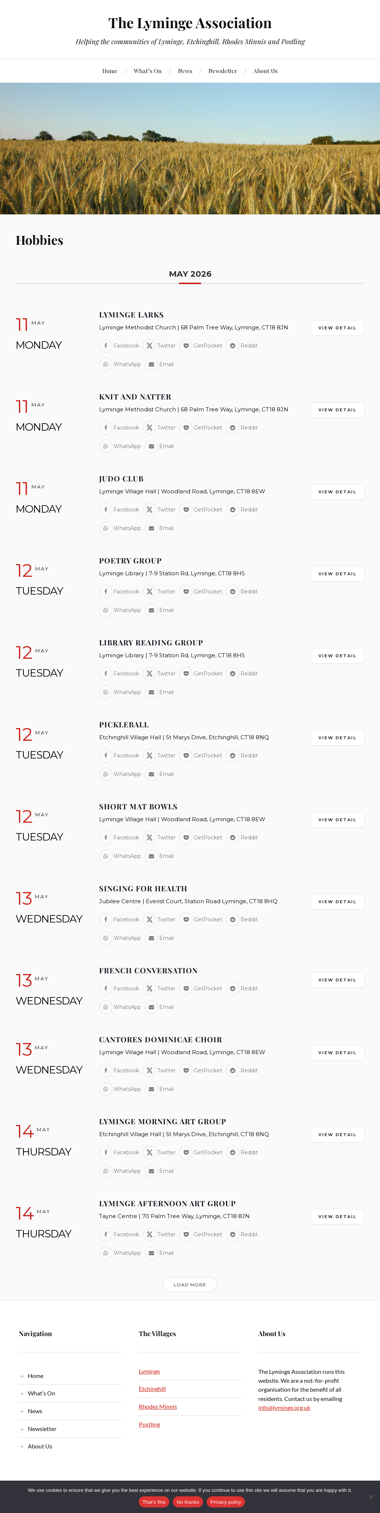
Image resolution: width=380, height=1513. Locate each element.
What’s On (148, 71)
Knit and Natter (135, 396)
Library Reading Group (151, 642)
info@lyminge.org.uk (284, 1407)
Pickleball (124, 724)
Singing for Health (143, 888)
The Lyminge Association (190, 22)
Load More (190, 1284)
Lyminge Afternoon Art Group (167, 1203)
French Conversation (148, 970)
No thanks (188, 1502)
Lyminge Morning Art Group (162, 1121)
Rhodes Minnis (158, 1406)
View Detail (337, 327)
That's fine (154, 1502)
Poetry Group (130, 560)
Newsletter (223, 71)
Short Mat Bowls (138, 806)
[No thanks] (370, 1497)
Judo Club (121, 478)
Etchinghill (152, 1388)
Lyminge (149, 1371)
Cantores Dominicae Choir (160, 1039)
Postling (149, 1424)
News (185, 71)
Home (110, 71)
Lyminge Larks (131, 314)
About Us (265, 71)
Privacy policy (225, 1502)
